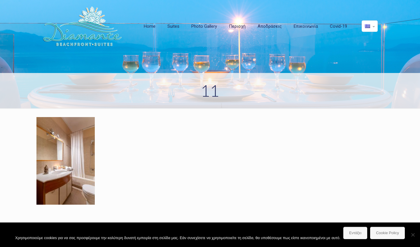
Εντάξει (355, 233)
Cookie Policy (387, 233)
